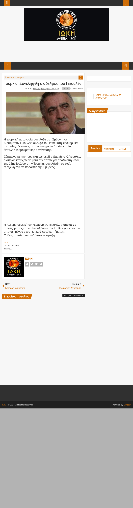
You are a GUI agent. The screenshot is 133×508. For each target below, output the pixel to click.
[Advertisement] (66, 51)
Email (80, 88)
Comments (109, 149)
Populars (95, 148)
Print (73, 88)
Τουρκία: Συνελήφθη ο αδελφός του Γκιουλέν (42, 83)
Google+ (36, 264)
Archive (122, 149)
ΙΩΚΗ (28, 88)
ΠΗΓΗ (6, 242)
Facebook (27, 264)
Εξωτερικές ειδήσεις (15, 77)
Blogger (67, 295)
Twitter (32, 264)
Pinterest (41, 264)
